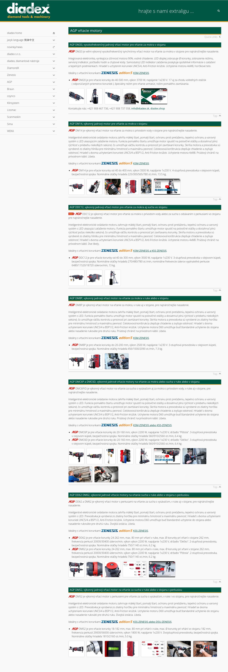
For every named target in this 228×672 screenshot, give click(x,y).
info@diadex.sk (140, 108)
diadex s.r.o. (18, 54)
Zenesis (15, 75)
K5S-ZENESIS (140, 530)
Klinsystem (17, 103)
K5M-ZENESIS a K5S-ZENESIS (150, 250)
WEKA (14, 131)
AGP (13, 82)
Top (215, 116)
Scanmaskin (18, 117)
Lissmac (16, 110)
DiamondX (17, 68)
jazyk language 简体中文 (25, 40)
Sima (14, 124)
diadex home (14, 33)
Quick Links (211, 37)
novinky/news (14, 47)
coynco (15, 96)
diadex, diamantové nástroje (27, 61)
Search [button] (218, 10)
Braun (14, 89)
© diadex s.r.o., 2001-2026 (20, 666)
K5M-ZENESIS (141, 73)
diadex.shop (157, 108)
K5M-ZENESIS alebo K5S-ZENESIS (152, 425)
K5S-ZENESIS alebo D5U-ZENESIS (152, 622)
